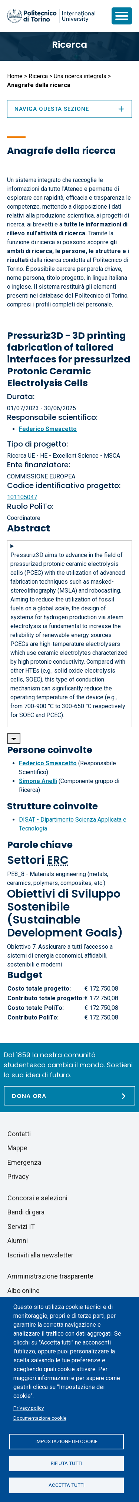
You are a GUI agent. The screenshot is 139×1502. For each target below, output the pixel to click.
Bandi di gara (25, 1212)
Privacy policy (28, 1408)
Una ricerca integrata (80, 76)
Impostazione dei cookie (66, 1441)
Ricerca (69, 44)
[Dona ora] (69, 1095)
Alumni (17, 1240)
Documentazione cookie (39, 1418)
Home (15, 76)
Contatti (19, 1134)
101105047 (22, 497)
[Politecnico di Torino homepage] (51, 16)
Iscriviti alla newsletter (40, 1255)
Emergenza (24, 1162)
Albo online (23, 1290)
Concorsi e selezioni (37, 1198)
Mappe (17, 1148)
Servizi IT (21, 1226)
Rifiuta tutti (66, 1463)
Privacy (18, 1176)
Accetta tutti (67, 1485)
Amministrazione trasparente (50, 1276)
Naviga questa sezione (69, 109)
